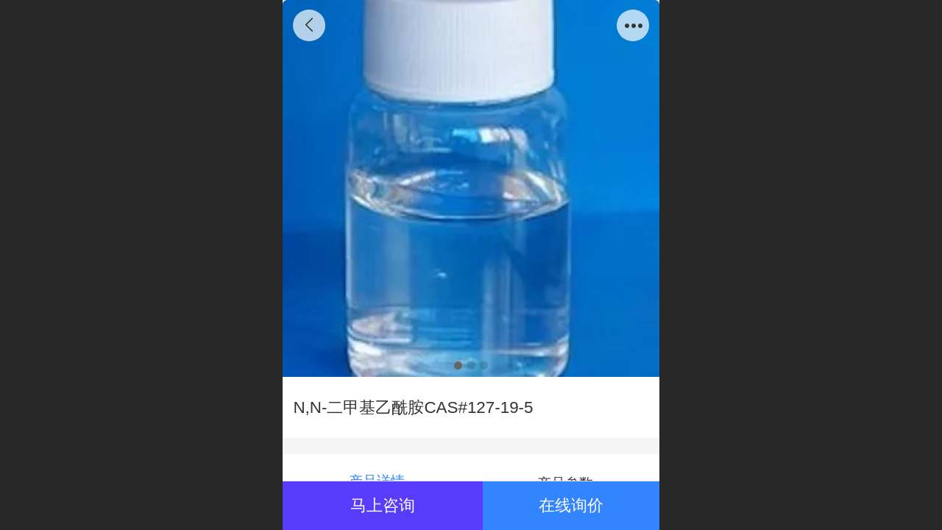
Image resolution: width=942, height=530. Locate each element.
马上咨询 (382, 505)
